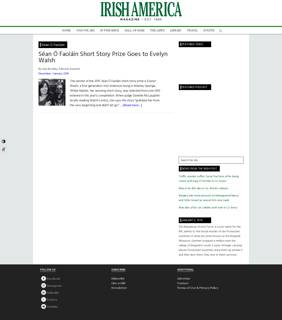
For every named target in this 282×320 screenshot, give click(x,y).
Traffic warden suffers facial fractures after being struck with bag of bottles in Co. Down (209, 178)
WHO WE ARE (85, 30)
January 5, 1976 (192, 220)
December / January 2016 (53, 73)
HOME (66, 30)
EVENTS (208, 30)
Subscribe (118, 278)
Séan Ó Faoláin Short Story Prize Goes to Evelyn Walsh (103, 57)
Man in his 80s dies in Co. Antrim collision (203, 188)
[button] (221, 30)
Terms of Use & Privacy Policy (197, 288)
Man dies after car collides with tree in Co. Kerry (208, 207)
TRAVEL (192, 30)
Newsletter (119, 288)
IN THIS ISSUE (109, 30)
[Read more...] (132, 105)
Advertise (183, 278)
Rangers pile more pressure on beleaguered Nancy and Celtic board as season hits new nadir (209, 198)
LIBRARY (176, 30)
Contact (182, 283)
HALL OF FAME (135, 30)
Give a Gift (118, 283)
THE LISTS (157, 30)
